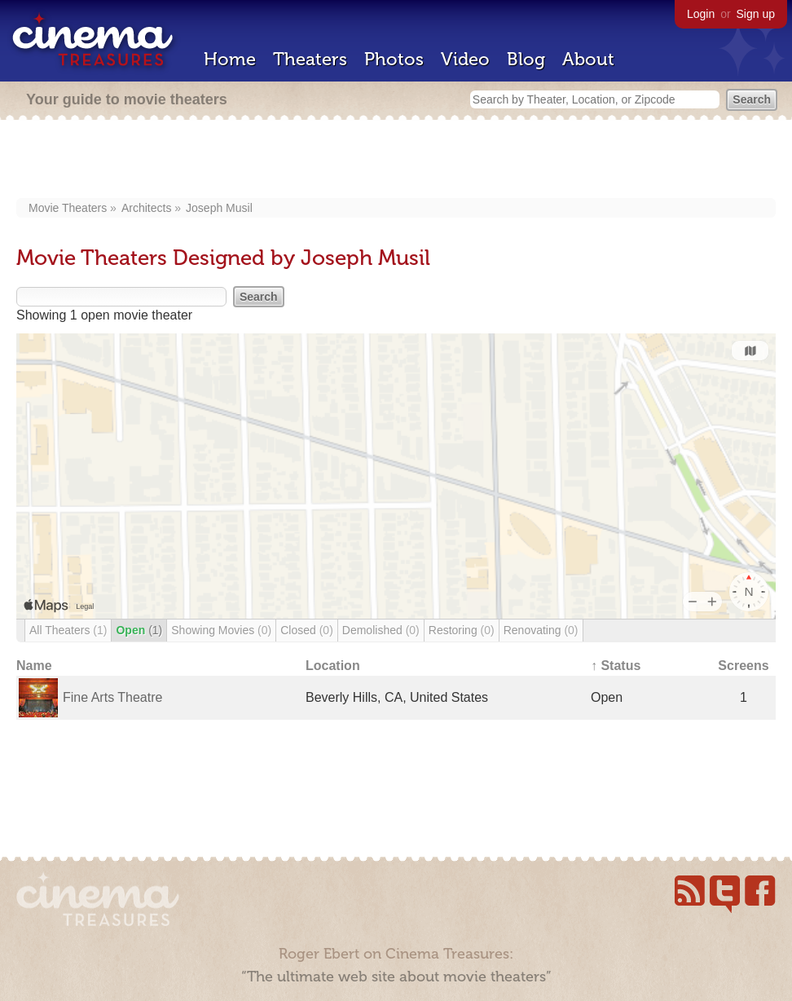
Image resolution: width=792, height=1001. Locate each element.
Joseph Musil (219, 207)
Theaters (310, 59)
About (588, 59)
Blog (526, 59)
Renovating (541, 630)
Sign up (756, 13)
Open (139, 630)
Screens (743, 665)
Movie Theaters (68, 207)
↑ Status (615, 665)
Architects (146, 207)
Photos (394, 59)
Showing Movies (221, 630)
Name (34, 665)
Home (230, 59)
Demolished (381, 630)
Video (465, 59)
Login (701, 13)
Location (333, 665)
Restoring (462, 630)
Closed (306, 630)
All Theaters (68, 630)
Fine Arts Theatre (112, 697)
